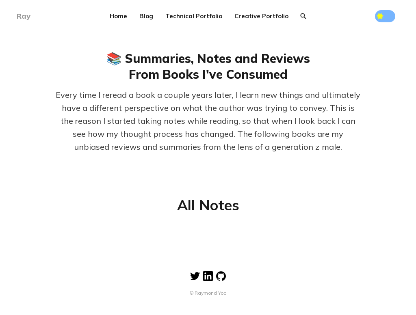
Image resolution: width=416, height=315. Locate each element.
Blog (146, 16)
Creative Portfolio (261, 16)
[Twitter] (195, 271)
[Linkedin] (208, 271)
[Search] (303, 16)
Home (118, 16)
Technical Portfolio (193, 16)
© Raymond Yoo (208, 293)
